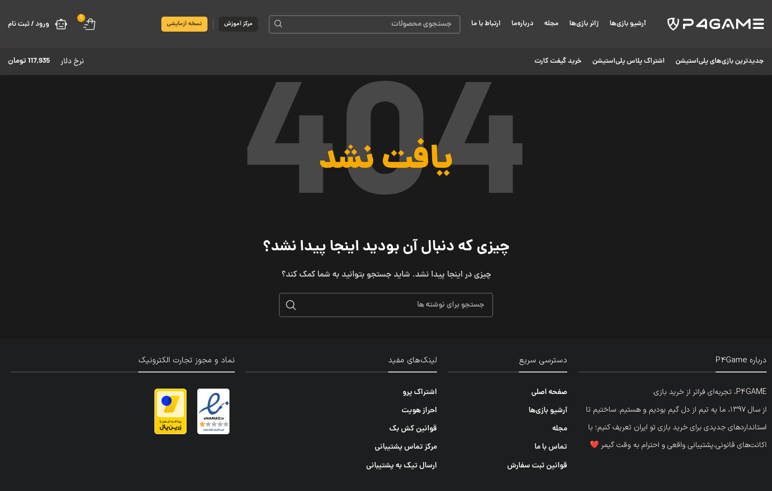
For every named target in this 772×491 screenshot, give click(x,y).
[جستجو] (365, 24)
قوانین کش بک (413, 429)
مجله (559, 429)
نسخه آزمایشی (184, 23)
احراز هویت (419, 410)
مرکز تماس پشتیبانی (406, 447)
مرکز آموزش (238, 23)
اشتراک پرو (420, 392)
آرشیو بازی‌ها (548, 410)
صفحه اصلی (549, 392)
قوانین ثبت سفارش (537, 466)
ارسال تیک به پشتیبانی (401, 466)
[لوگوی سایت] (715, 25)
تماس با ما (551, 447)
